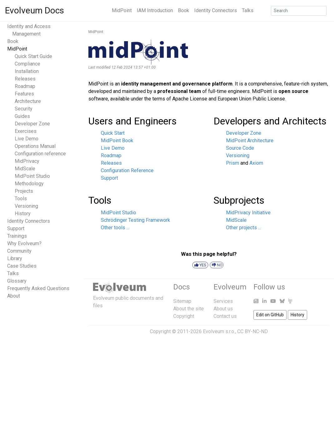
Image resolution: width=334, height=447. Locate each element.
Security (23, 109)
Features (24, 94)
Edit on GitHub (270, 314)
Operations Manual (35, 146)
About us (223, 309)
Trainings (17, 236)
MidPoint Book (117, 140)
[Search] (299, 11)
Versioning (26, 206)
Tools (21, 199)
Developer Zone (32, 124)
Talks (247, 10)
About (13, 296)
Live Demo (26, 139)
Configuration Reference (127, 170)
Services (223, 301)
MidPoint (122, 10)
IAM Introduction (155, 10)
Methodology (29, 184)
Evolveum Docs (34, 10)
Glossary (17, 281)
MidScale (25, 169)
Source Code (240, 148)
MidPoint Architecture (249, 140)
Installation (27, 71)
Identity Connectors (215, 10)
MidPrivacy (27, 161)
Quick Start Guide (33, 56)
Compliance (27, 64)
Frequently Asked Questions (38, 288)
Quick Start (113, 133)
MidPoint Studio (32, 176)
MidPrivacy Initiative (248, 213)
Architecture (28, 101)
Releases (25, 79)
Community (19, 251)
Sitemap (182, 301)
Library (14, 258)
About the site (188, 309)
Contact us (225, 316)
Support (15, 228)
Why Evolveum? (24, 243)
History (23, 213)
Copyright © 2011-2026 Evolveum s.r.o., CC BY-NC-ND (209, 331)
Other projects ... (243, 228)
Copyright (183, 316)
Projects (24, 191)
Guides (22, 116)
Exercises (26, 131)
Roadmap (25, 86)
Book (183, 10)
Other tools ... (115, 228)
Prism (232, 163)
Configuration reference (40, 154)
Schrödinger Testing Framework (135, 220)
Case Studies (22, 266)
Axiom (256, 163)
